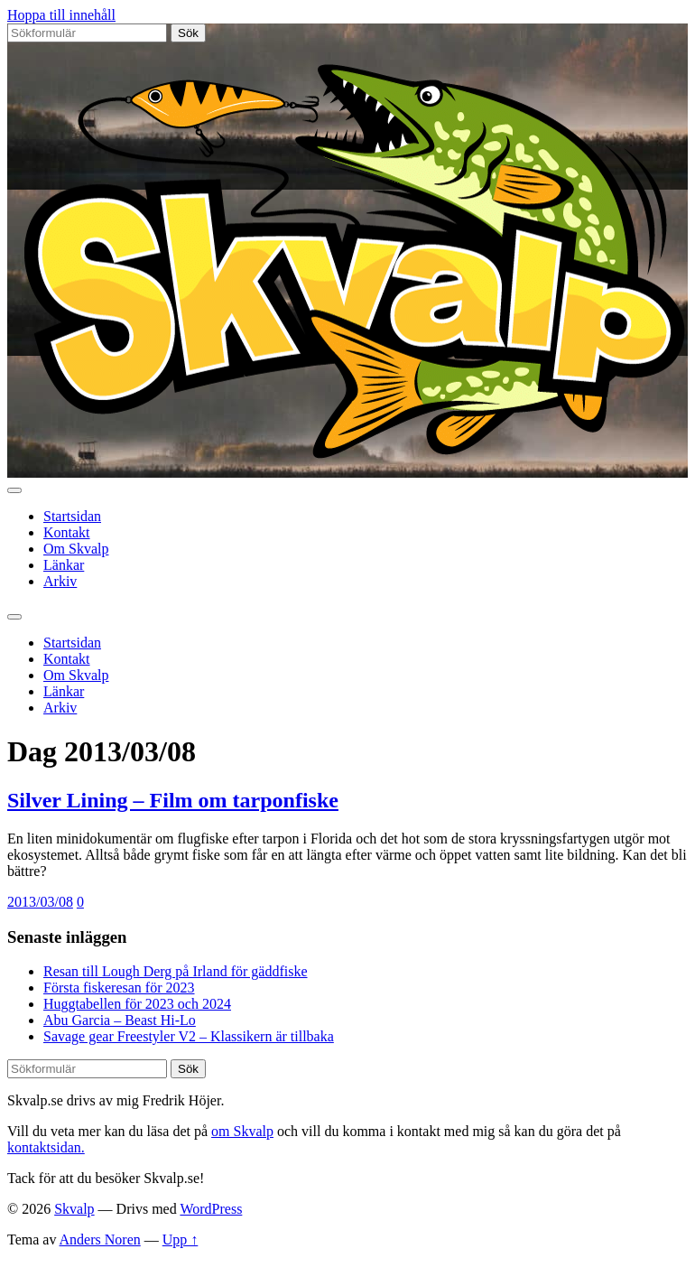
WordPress (211, 1208)
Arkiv (60, 581)
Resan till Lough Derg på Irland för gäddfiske (175, 971)
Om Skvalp (75, 548)
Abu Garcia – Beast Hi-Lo (119, 1020)
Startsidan (72, 516)
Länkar (63, 565)
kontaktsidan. (46, 1147)
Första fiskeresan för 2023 (119, 987)
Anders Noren (100, 1239)
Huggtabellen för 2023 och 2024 (137, 1003)
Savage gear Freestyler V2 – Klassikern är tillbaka (188, 1036)
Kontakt (66, 532)
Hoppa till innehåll (61, 15)
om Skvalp (242, 1131)
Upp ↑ (180, 1239)
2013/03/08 (40, 901)
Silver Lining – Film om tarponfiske (172, 800)
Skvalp (74, 1208)
